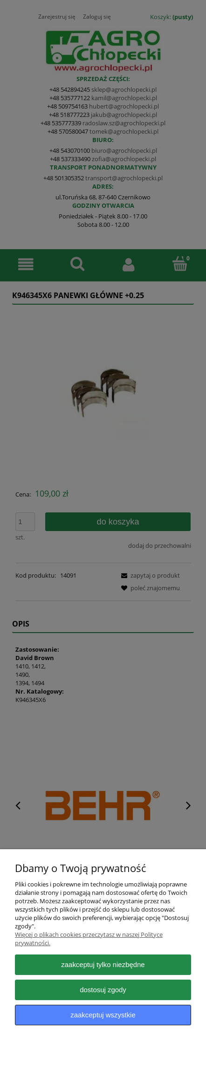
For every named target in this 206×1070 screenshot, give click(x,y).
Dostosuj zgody (103, 990)
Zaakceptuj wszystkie (102, 1015)
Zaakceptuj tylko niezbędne (102, 964)
